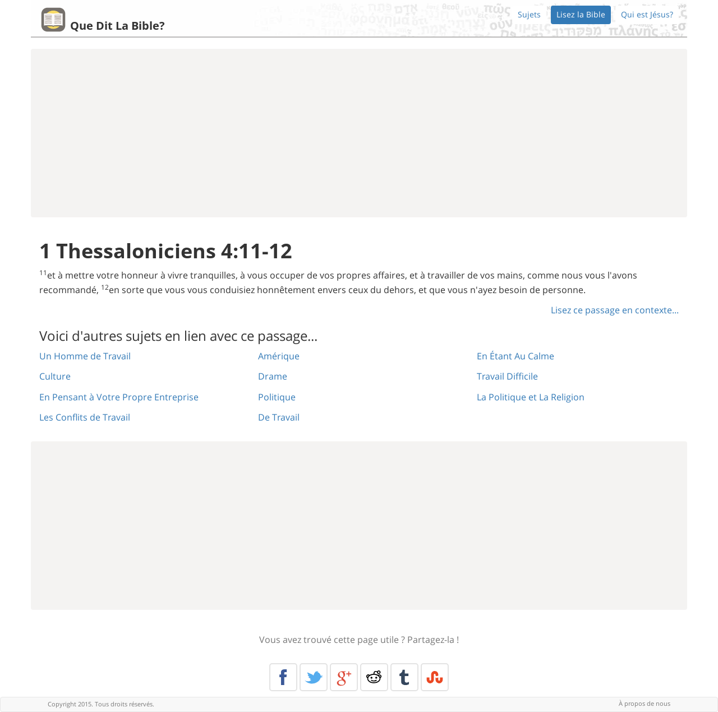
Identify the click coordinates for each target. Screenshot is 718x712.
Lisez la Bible (580, 14)
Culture (55, 376)
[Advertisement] (359, 133)
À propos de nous (644, 703)
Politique (277, 397)
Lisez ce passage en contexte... (615, 310)
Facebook (283, 677)
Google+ (344, 677)
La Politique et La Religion (530, 397)
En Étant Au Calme (515, 356)
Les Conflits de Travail (84, 417)
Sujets (529, 14)
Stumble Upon (435, 677)
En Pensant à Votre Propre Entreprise (119, 397)
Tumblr (404, 677)
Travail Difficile (507, 376)
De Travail (279, 417)
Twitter (314, 677)
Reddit (374, 677)
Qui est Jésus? (647, 14)
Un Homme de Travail (85, 356)
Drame (272, 376)
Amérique (279, 356)
